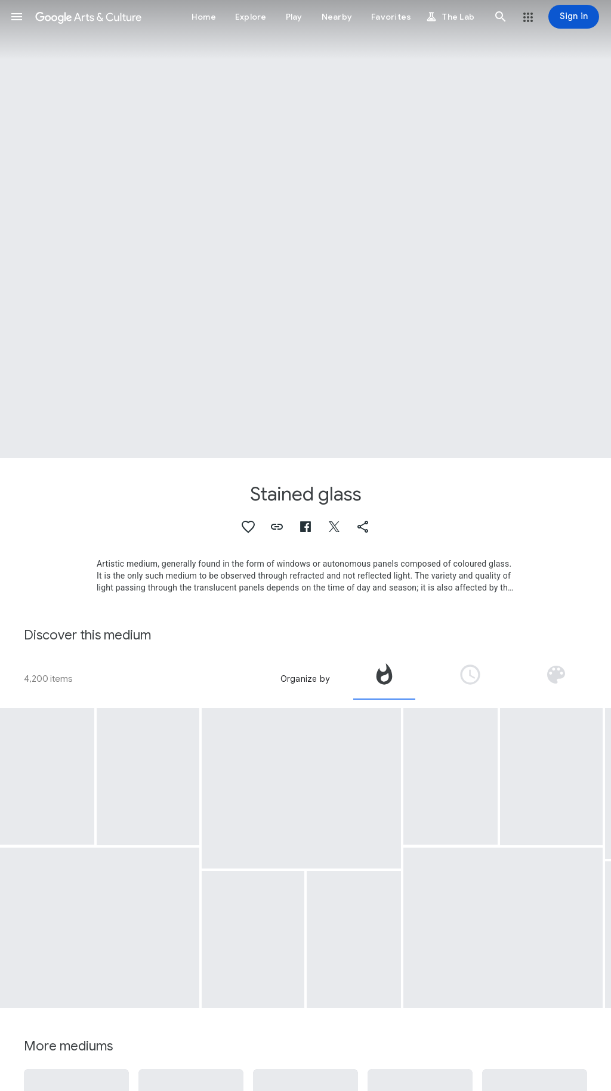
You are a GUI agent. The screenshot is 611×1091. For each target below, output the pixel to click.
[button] (16, 16)
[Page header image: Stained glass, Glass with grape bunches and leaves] (305, 229)
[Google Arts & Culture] (88, 16)
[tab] (384, 679)
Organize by (304, 678)
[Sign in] (573, 17)
